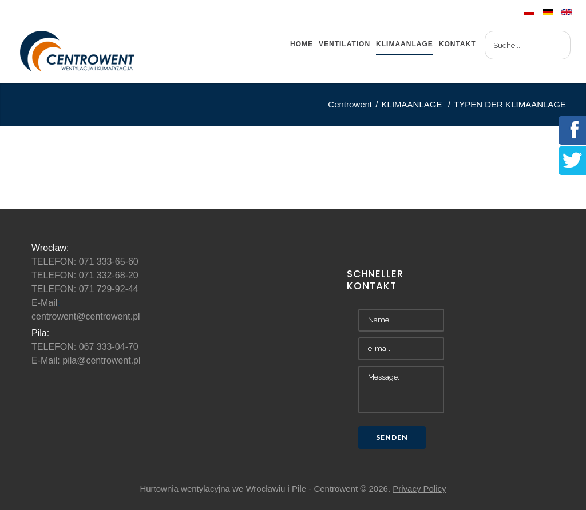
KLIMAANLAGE (413, 104)
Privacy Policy (419, 488)
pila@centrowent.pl (101, 360)
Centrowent (350, 104)
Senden (392, 437)
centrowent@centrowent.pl (85, 316)
